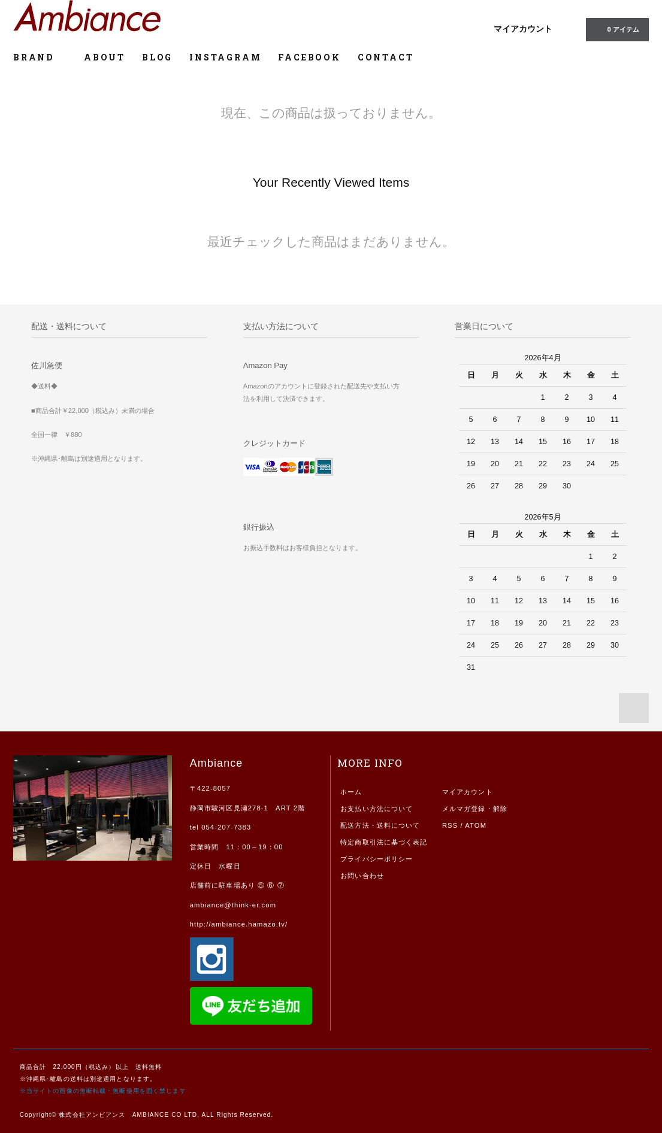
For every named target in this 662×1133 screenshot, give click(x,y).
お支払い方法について (376, 808)
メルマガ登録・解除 (474, 808)
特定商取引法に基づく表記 (383, 842)
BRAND (40, 57)
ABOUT (104, 57)
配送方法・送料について (380, 825)
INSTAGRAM (225, 57)
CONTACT (386, 57)
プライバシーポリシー (376, 858)
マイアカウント (523, 29)
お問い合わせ (362, 875)
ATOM (475, 825)
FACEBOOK (309, 57)
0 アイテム (616, 29)
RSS (450, 825)
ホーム (351, 791)
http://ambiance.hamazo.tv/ (239, 924)
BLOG (157, 57)
